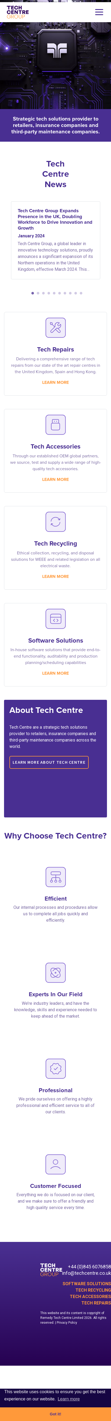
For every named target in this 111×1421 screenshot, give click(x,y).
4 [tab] (47, 293)
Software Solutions (87, 1283)
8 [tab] (69, 293)
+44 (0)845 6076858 (89, 1266)
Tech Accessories (90, 1296)
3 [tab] (42, 293)
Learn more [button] (69, 1399)
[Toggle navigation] (99, 12)
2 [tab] (37, 293)
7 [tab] (63, 293)
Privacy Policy (67, 1323)
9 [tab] (74, 293)
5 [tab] (53, 293)
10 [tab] (80, 293)
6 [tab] (58, 293)
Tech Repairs (96, 1303)
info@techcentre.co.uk (86, 1273)
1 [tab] (31, 293)
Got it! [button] (55, 1414)
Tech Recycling (93, 1290)
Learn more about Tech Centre (49, 762)
